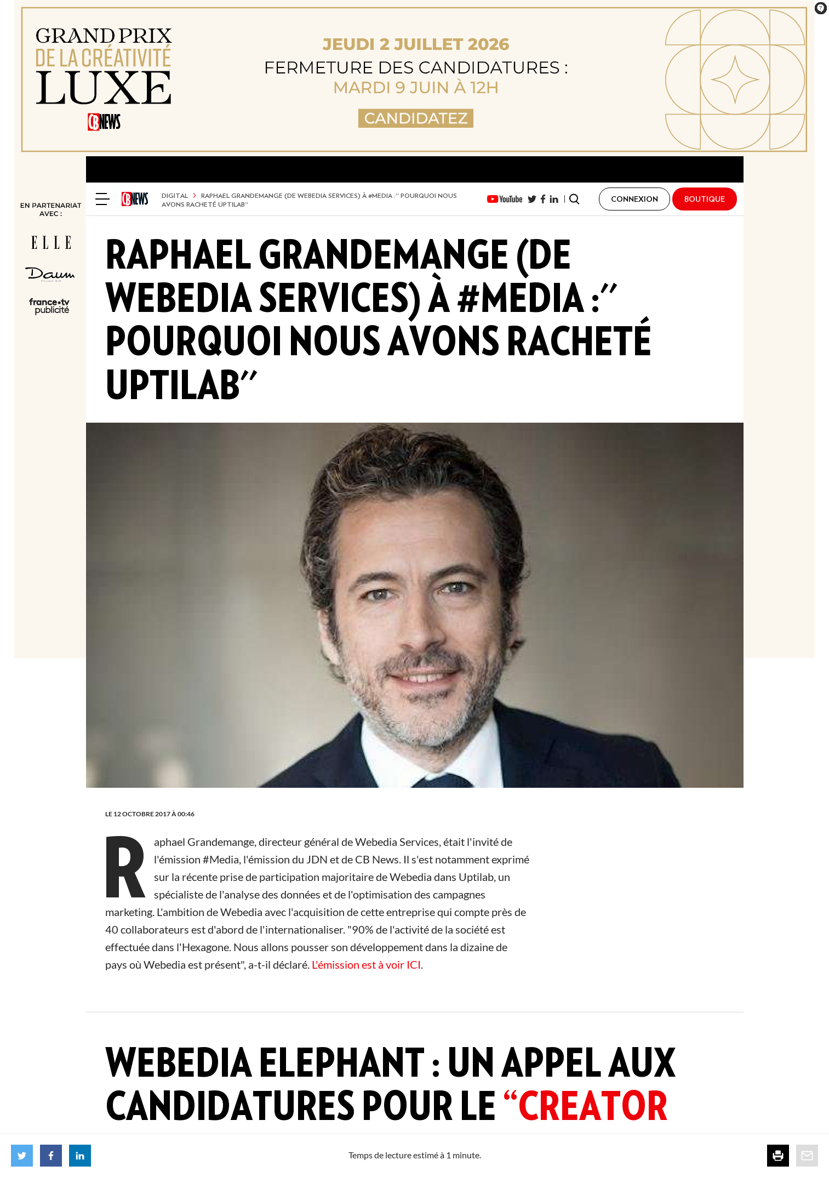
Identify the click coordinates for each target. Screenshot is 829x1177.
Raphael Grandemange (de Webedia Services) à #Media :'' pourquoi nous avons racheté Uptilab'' (309, 199)
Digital (175, 195)
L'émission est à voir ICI (366, 964)
